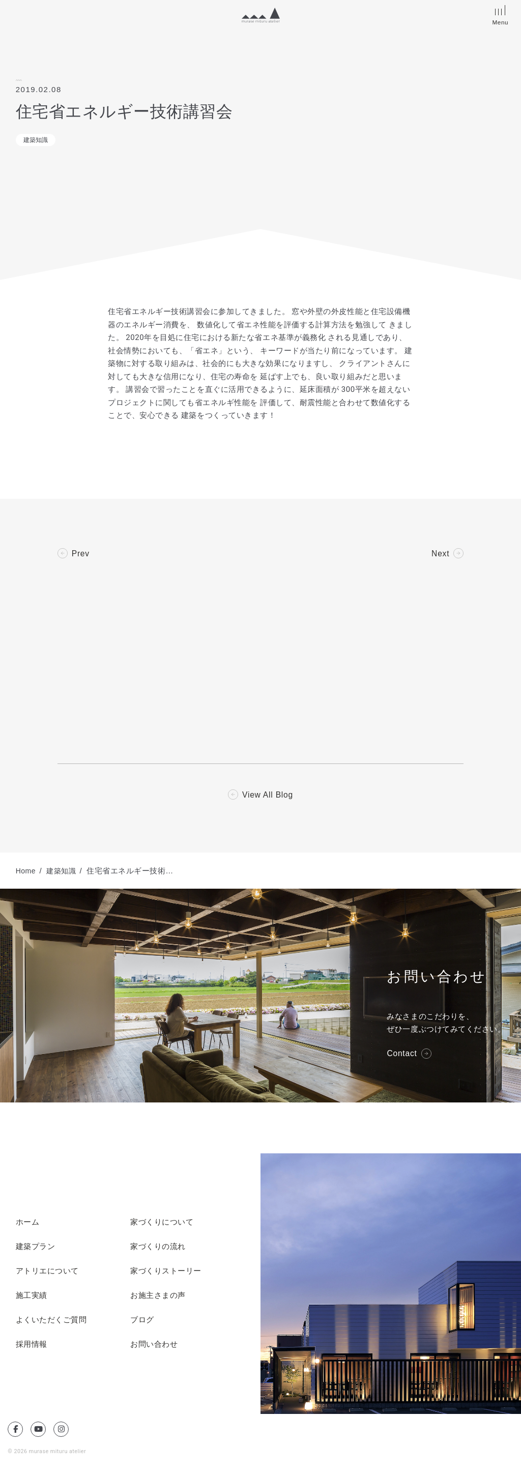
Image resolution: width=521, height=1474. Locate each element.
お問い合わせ (154, 1345)
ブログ (142, 1321)
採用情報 (31, 1345)
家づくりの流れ (158, 1248)
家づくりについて (161, 1223)
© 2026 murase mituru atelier (48, 1452)
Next (440, 554)
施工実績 (31, 1296)
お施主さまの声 (158, 1296)
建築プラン (35, 1248)
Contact (402, 1055)
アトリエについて (47, 1272)
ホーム (28, 1223)
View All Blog (268, 796)
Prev (81, 554)
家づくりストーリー (165, 1272)
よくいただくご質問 (51, 1321)
